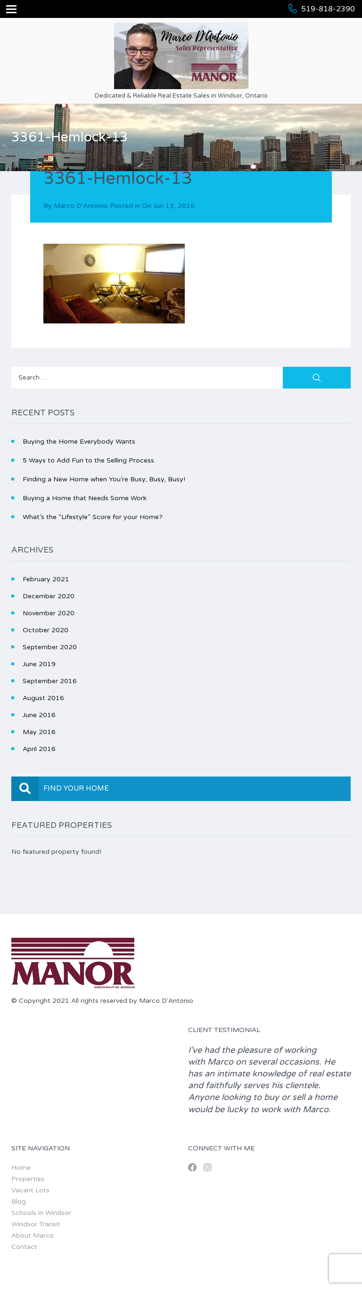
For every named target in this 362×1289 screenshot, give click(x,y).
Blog (18, 1202)
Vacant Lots (30, 1190)
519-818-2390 (328, 9)
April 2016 (39, 749)
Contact (24, 1247)
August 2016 (43, 698)
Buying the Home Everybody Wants (79, 442)
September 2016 (50, 681)
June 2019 (39, 664)
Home (21, 1168)
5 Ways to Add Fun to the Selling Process (88, 460)
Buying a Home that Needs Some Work (85, 498)
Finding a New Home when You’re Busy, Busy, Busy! (104, 479)
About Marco (32, 1235)
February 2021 (46, 579)
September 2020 (50, 647)
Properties (27, 1179)
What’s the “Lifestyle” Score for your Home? (93, 517)
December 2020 (48, 596)
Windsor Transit (35, 1224)
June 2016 (39, 715)
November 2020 (48, 613)
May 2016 (39, 732)
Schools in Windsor (41, 1213)
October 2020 (45, 630)
